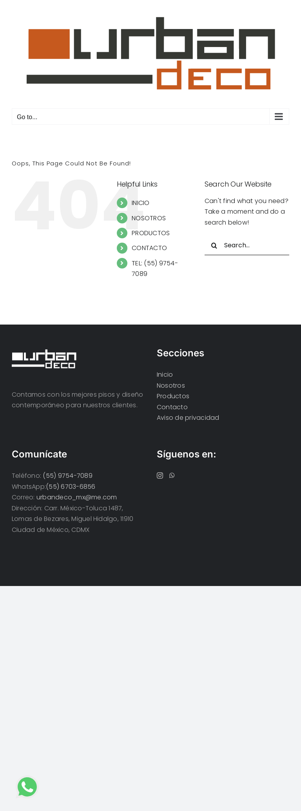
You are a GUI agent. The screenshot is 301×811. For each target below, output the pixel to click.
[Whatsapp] (172, 475)
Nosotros (171, 385)
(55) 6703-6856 (70, 486)
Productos (173, 396)
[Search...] (247, 245)
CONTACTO (149, 247)
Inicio (165, 374)
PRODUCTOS (151, 233)
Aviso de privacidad (188, 417)
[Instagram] (160, 475)
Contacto (172, 407)
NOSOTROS (149, 218)
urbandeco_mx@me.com (76, 497)
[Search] (214, 245)
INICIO (140, 202)
